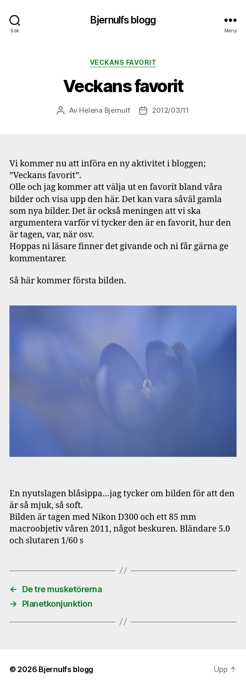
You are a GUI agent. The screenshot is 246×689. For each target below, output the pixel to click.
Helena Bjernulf (104, 110)
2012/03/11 (170, 110)
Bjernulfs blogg (123, 20)
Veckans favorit (123, 62)
